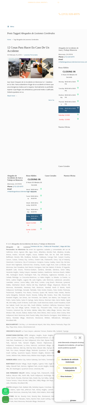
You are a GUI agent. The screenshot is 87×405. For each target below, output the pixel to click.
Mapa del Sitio (65, 246)
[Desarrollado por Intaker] (69, 400)
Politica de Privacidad (51, 246)
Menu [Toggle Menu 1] (10, 27)
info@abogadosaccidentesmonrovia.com (43, 5)
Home (9, 39)
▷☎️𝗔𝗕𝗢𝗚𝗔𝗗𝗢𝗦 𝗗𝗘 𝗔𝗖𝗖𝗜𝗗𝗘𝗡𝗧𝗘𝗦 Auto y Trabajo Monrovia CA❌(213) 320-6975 (45, 16)
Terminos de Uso (36, 246)
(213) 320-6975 (52, 2)
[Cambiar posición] (75, 337)
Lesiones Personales (31, 55)
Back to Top (51, 100)
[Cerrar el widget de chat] (80, 337)
